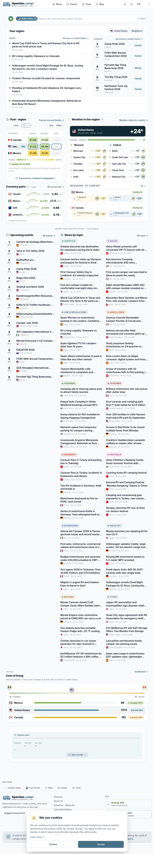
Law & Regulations (74, 312)
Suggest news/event (14, 813)
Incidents (69, 454)
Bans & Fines (116, 312)
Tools (86, 4)
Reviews (68, 597)
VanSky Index (12, 788)
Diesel (32, 133)
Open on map (77, 755)
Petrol (44, 133)
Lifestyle (68, 241)
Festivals (114, 454)
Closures (114, 383)
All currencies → (55, 186)
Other (112, 597)
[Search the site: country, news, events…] (86, 19)
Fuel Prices (33, 788)
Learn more (37, 837)
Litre (51, 125)
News (57, 4)
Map (49, 788)
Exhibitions (70, 525)
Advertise (58, 805)
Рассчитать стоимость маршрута (34, 178)
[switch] (13, 125)
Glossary (58, 797)
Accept (101, 844)
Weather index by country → (133, 120)
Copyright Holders (63, 809)
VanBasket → (141, 671)
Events (72, 4)
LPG (56, 133)
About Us (58, 801)
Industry (114, 525)
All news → (142, 235)
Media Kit (69, 805)
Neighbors (137, 31)
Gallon (59, 125)
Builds (112, 241)
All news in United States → (76, 38)
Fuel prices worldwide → (51, 120)
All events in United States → (129, 39)
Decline (53, 844)
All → (143, 186)
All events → (49, 235)
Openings (68, 383)
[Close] (35, 18)
